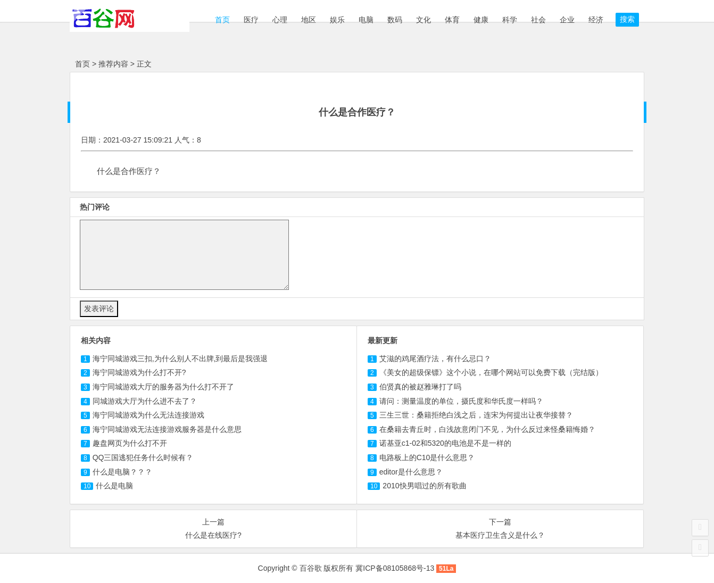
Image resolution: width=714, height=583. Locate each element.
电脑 (366, 19)
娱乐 (337, 19)
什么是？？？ (122, 472)
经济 (595, 19)
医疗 (251, 19)
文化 (423, 19)
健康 (481, 19)
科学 (509, 19)
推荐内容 (113, 64)
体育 (452, 19)
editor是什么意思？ (411, 472)
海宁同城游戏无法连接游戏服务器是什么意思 (167, 429)
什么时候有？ (143, 457)
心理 (279, 19)
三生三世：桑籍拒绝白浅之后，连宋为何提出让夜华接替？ (476, 415)
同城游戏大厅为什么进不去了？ (145, 401)
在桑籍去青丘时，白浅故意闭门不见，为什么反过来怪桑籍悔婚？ (487, 429)
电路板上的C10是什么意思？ (427, 457)
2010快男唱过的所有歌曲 (424, 485)
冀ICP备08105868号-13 (394, 568)
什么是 (114, 485)
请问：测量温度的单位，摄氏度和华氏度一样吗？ (461, 401)
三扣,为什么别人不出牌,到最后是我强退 (180, 358)
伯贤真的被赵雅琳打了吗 (420, 386)
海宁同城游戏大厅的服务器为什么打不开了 (163, 386)
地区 (308, 19)
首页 (221, 19)
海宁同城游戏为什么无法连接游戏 (148, 415)
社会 (538, 19)
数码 (394, 19)
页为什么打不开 (130, 443)
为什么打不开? (139, 372)
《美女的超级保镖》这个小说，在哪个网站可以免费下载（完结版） (491, 372)
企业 (567, 19)
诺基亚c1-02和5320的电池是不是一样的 (445, 443)
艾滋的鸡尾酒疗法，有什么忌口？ (435, 358)
